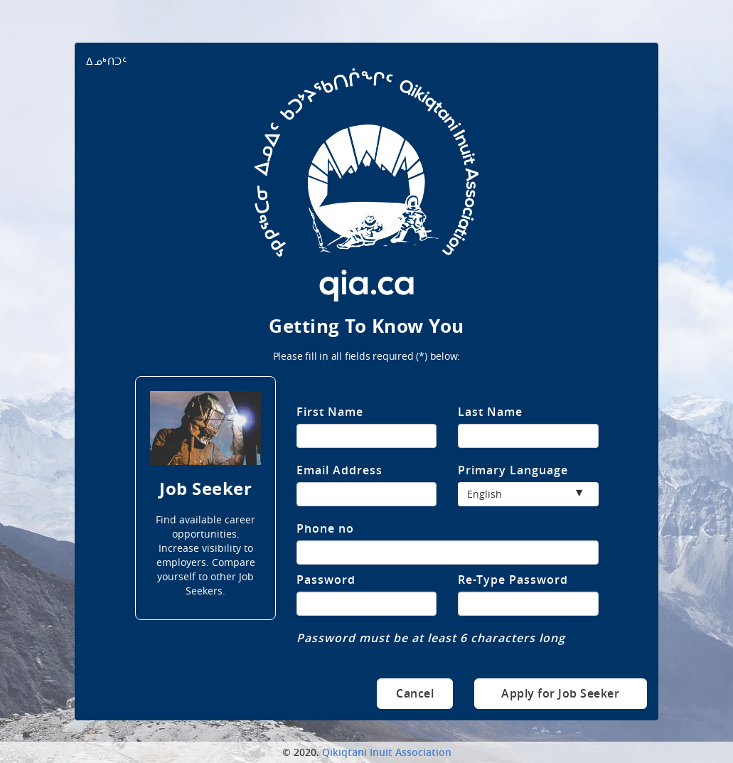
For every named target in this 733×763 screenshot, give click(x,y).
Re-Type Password (513, 579)
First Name (329, 412)
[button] (528, 494)
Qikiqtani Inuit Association (386, 752)
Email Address (339, 470)
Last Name (490, 412)
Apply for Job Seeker (560, 693)
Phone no (325, 528)
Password (325, 579)
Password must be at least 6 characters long (430, 638)
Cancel (415, 693)
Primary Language (513, 470)
